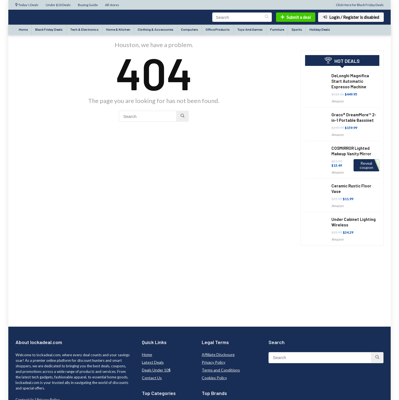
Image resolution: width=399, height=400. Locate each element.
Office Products (218, 29)
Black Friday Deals (49, 29)
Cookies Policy (214, 377)
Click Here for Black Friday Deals (360, 5)
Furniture (277, 29)
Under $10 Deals (58, 5)
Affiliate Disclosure (218, 354)
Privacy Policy (213, 362)
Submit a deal (296, 17)
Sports (296, 29)
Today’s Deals (27, 5)
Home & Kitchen (118, 29)
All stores (112, 5)
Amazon (337, 101)
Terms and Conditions (221, 370)
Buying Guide (88, 5)
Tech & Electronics (84, 29)
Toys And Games (250, 29)
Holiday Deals (320, 29)
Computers (189, 29)
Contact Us (152, 377)
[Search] (267, 17)
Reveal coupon (366, 165)
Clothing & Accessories (155, 29)
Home (23, 29)
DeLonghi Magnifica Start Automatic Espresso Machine (350, 81)
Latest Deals (153, 362)
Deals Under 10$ (156, 370)
